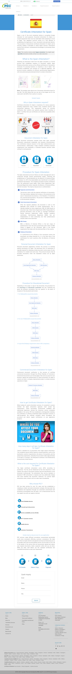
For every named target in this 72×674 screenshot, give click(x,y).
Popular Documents (44, 5)
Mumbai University (34, 666)
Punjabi (5, 663)
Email (22, 578)
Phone (23, 588)
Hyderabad (57, 620)
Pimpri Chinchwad (20, 652)
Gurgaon (6, 653)
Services (18, 5)
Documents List (9, 627)
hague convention (40, 52)
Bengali (28, 663)
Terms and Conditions (27, 618)
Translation (34, 5)
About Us (7, 620)
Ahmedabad (58, 617)
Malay (9, 664)
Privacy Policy (25, 616)
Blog (6, 618)
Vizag (28, 653)
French (35, 662)
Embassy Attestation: (8, 652)
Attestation (26, 5)
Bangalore (60, 618)
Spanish (18, 662)
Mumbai (63, 617)
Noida (37, 653)
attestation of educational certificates (30, 287)
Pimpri (59, 615)
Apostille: (6, 655)
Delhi (56, 618)
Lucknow (14, 653)
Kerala (10, 653)
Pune (56, 615)
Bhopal (18, 653)
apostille (20, 54)
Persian (37, 663)
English (5, 664)
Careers (7, 629)
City (22, 593)
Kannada (33, 663)
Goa (21, 653)
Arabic (32, 662)
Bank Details (8, 631)
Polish (13, 663)
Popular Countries (56, 5)
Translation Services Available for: (11, 658)
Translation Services (10, 622)
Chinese (22, 662)
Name (22, 583)
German (14, 662)
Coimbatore (32, 653)
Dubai (24, 653)
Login (9, 1)
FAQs (23, 624)
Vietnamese (17, 663)
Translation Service (8, 662)
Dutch (22, 663)
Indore (36, 652)
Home (6, 616)
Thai (25, 663)
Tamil (9, 663)
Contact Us (18, 11)
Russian (39, 662)
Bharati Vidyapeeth (25, 666)
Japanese (27, 662)
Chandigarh (6, 660)
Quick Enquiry (57, 1)
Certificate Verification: (9, 666)
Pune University (17, 666)
